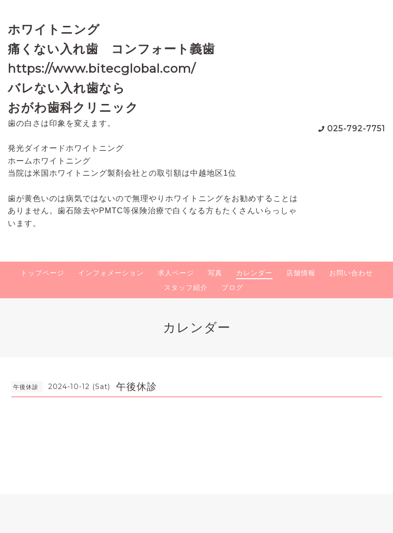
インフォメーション (111, 273)
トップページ (42, 273)
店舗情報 (300, 273)
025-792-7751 (356, 128)
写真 (215, 273)
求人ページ (175, 273)
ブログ (232, 287)
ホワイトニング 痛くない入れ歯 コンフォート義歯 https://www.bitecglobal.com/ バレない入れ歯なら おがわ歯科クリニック (118, 68)
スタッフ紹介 (186, 287)
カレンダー (254, 273)
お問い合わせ (351, 273)
